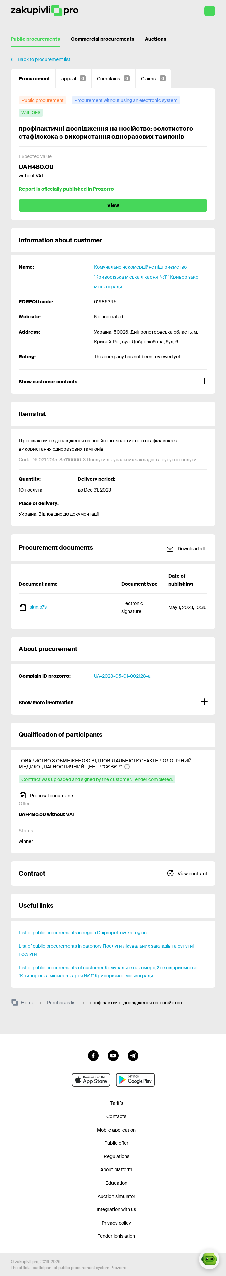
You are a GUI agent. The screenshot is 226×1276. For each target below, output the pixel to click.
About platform (116, 1169)
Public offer (116, 1143)
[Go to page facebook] (93, 1055)
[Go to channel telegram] (133, 1055)
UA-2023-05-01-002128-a (122, 676)
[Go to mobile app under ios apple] (91, 1080)
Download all (185, 547)
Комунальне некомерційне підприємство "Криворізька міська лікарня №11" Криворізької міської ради (146, 277)
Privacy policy (116, 1223)
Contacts (116, 1116)
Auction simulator (116, 1196)
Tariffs (116, 1103)
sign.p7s (38, 607)
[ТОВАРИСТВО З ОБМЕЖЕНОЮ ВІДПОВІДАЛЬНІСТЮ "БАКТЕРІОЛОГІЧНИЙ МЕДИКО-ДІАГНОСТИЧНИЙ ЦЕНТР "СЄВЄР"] (109, 764)
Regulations (116, 1156)
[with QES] (31, 113)
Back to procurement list (44, 59)
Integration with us (116, 1209)
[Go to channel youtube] (113, 1055)
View (113, 205)
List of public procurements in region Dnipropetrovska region (83, 933)
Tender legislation (116, 1236)
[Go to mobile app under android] (135, 1080)
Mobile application (116, 1130)
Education (116, 1183)
